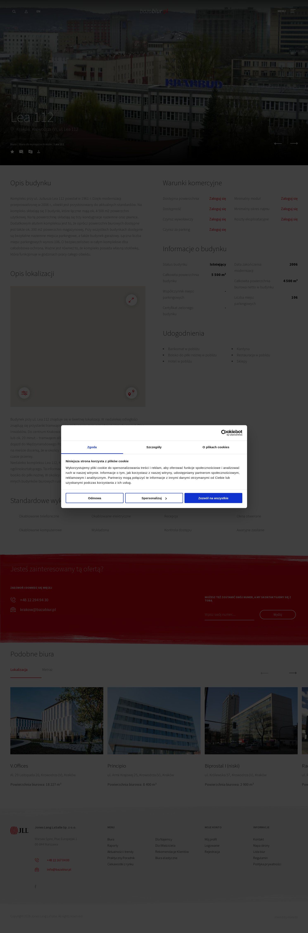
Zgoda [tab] (92, 447)
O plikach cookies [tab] (216, 447)
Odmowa (94, 498)
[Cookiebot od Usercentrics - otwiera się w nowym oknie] (224, 433)
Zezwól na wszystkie (213, 498)
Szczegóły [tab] (154, 447)
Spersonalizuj (154, 498)
